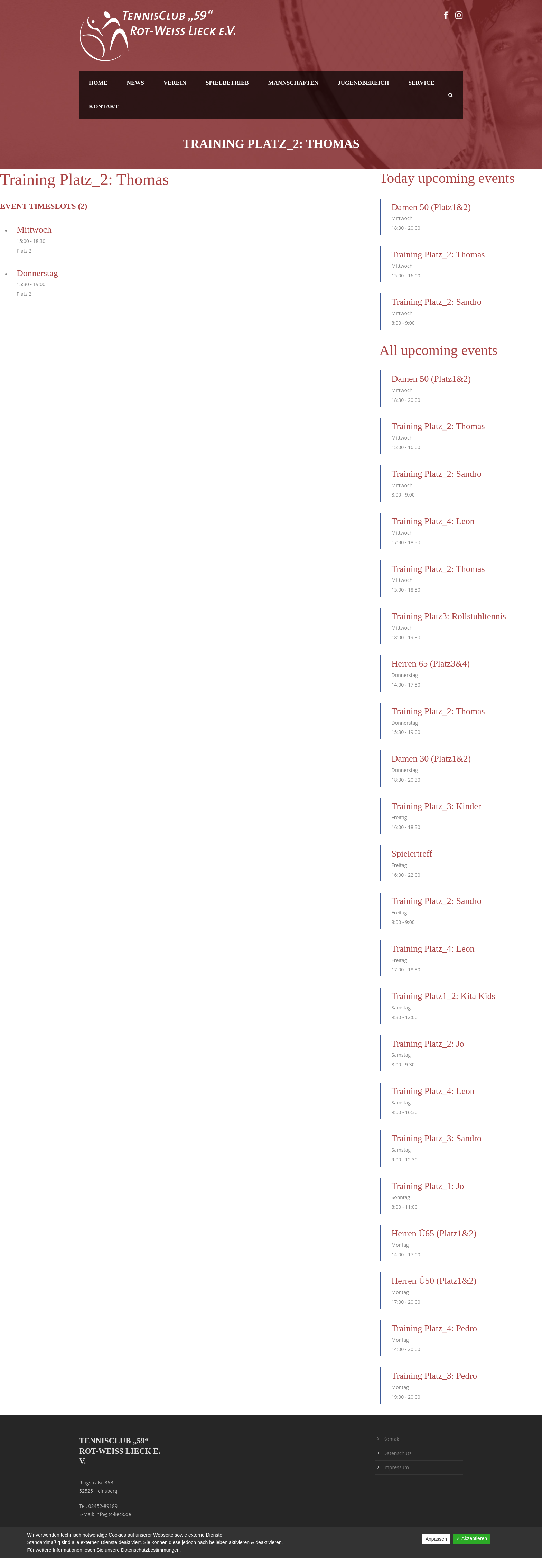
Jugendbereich (363, 82)
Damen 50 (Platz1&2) (431, 207)
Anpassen (436, 1539)
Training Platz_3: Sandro (437, 1138)
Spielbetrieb (227, 82)
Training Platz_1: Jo (428, 1186)
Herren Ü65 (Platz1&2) (434, 1233)
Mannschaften (293, 82)
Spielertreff (412, 854)
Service (421, 82)
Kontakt (104, 106)
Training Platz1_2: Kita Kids (443, 996)
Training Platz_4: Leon (433, 521)
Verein (174, 82)
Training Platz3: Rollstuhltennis (449, 616)
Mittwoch (34, 230)
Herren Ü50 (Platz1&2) (434, 1281)
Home (98, 82)
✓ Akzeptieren (471, 1538)
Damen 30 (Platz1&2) (431, 759)
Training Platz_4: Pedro (434, 1328)
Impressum (396, 1467)
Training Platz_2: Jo (428, 1044)
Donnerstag (37, 273)
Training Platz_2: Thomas (438, 254)
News (135, 82)
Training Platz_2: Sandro (437, 302)
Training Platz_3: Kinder (436, 806)
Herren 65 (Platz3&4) (431, 664)
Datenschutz (397, 1453)
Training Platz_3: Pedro (434, 1376)
